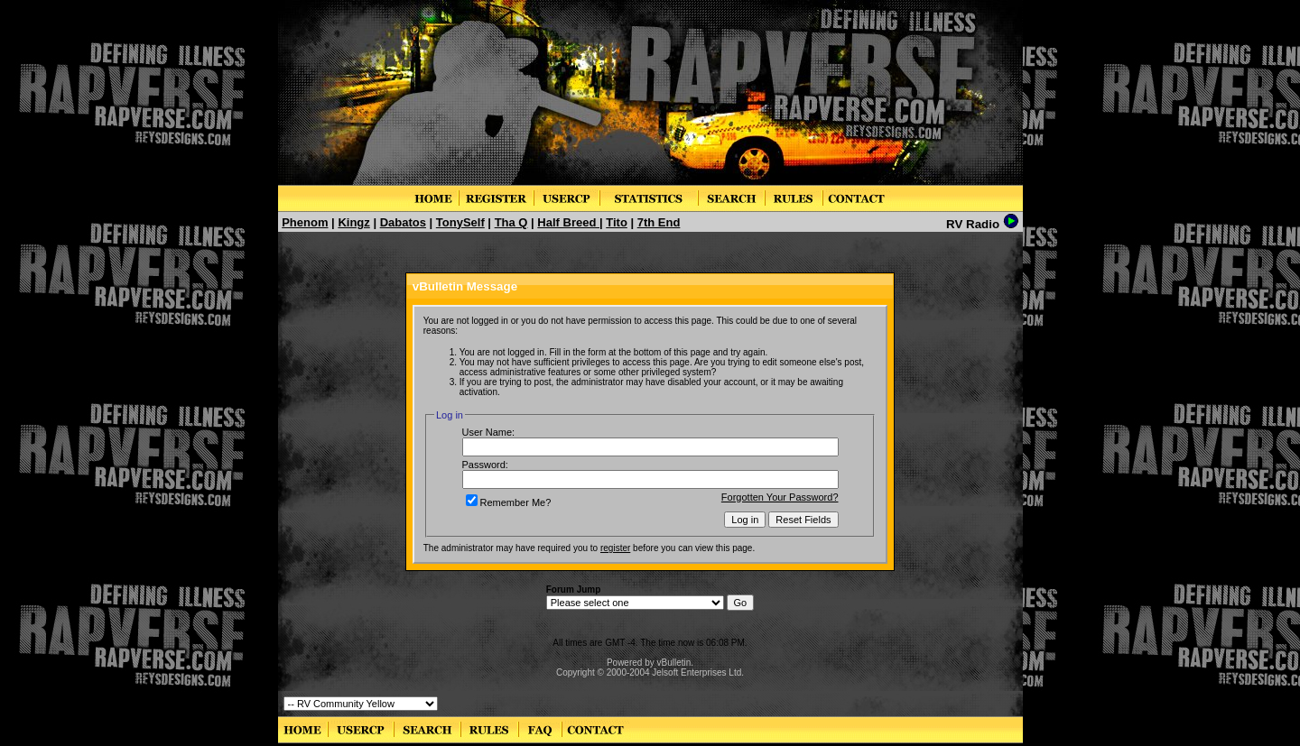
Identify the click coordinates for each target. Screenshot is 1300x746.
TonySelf (460, 222)
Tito (616, 222)
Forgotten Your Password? (780, 497)
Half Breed (568, 222)
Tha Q (511, 222)
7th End (659, 222)
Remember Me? (509, 502)
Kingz (353, 222)
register (615, 548)
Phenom (305, 222)
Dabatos (403, 222)
